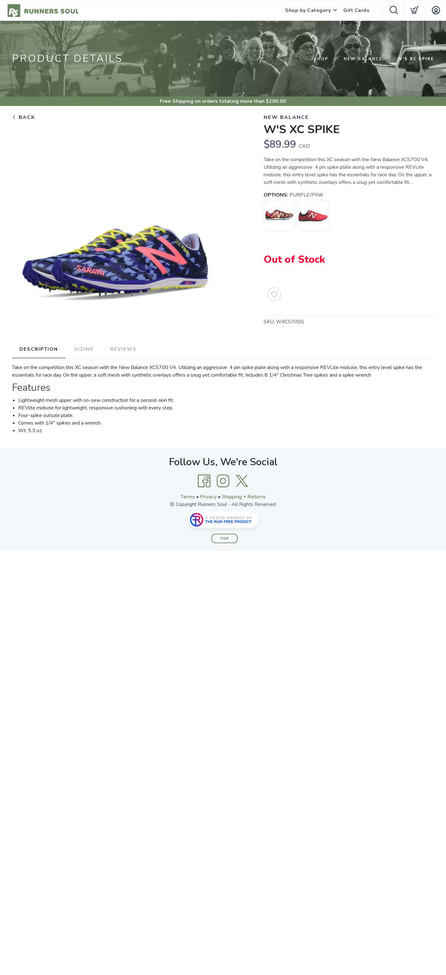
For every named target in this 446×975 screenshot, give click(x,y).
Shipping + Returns (244, 496)
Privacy (208, 496)
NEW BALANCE (363, 59)
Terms (187, 496)
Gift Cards (356, 10)
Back (23, 117)
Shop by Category (308, 10)
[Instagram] (223, 481)
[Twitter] (241, 481)
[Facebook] (204, 481)
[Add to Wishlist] (274, 294)
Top (224, 538)
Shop (321, 59)
